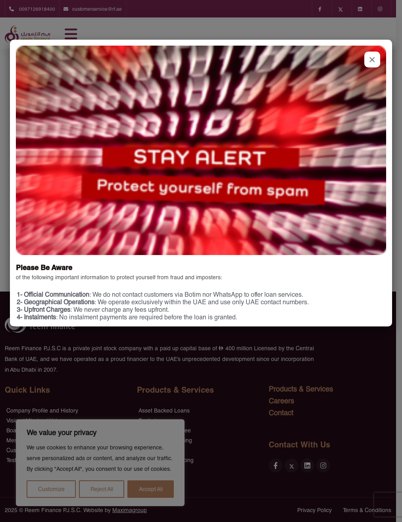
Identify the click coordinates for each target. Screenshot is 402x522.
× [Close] (372, 59)
